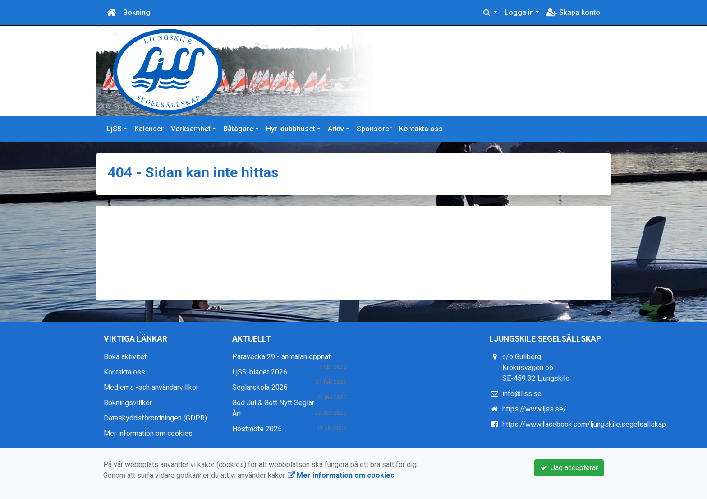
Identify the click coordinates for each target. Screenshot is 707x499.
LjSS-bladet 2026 (259, 372)
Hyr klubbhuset (290, 129)
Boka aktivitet (125, 356)
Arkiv (336, 129)
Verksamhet (191, 129)
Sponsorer (374, 129)
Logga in (519, 12)
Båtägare (238, 129)
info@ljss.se (522, 393)
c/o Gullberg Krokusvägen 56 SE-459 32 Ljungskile (535, 367)
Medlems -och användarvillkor (151, 387)
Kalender (149, 129)
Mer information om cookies (148, 433)
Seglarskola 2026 (260, 387)
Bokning (136, 12)
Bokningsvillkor (128, 402)
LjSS (114, 129)
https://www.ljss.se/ (534, 409)
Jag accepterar (569, 467)
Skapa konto (573, 12)
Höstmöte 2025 (257, 429)
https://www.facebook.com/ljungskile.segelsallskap (584, 424)
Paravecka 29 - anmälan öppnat (281, 356)
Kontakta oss (421, 129)
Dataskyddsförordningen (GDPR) (155, 418)
